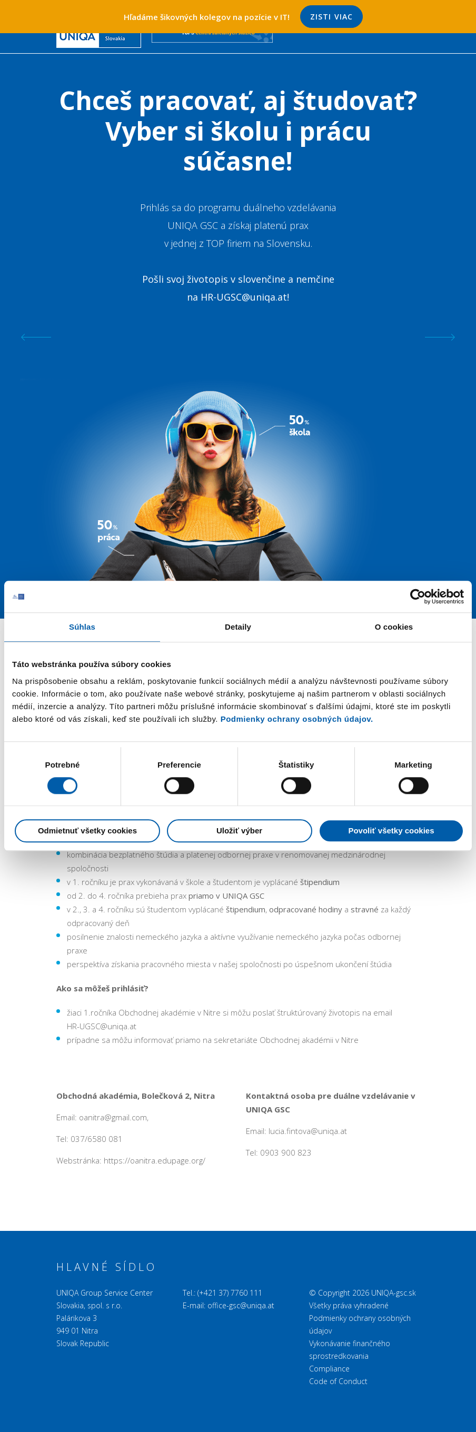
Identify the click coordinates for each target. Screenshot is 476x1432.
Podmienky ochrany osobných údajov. (297, 718)
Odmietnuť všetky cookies (87, 831)
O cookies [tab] (394, 626)
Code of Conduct (338, 1381)
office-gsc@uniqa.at (240, 1305)
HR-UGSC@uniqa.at (244, 297)
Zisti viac (331, 17)
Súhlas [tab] (82, 626)
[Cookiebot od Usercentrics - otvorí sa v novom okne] (418, 596)
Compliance (329, 1369)
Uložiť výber (239, 831)
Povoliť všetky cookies (391, 831)
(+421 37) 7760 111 (229, 1293)
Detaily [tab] (238, 626)
